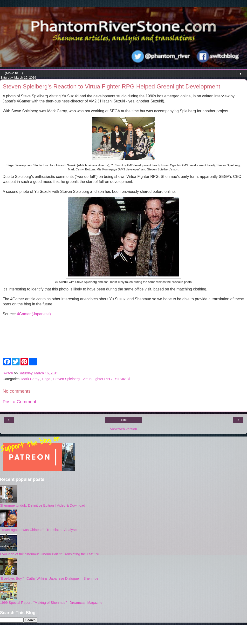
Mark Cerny (30, 379)
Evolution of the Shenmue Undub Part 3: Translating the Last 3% (49, 554)
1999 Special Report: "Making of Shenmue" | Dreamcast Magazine (51, 603)
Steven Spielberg (67, 379)
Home (123, 420)
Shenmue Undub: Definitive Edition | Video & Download (42, 505)
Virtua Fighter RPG (97, 379)
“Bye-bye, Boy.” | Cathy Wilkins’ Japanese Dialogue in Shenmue (49, 578)
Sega (46, 379)
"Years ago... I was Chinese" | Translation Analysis (38, 530)
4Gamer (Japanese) (34, 314)
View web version (123, 429)
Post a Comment (19, 401)
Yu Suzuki (122, 379)
